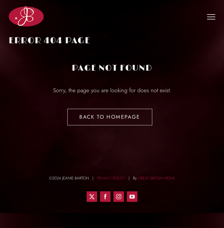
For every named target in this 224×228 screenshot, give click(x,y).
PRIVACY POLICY (111, 178)
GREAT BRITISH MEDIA (156, 178)
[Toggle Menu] (211, 16)
